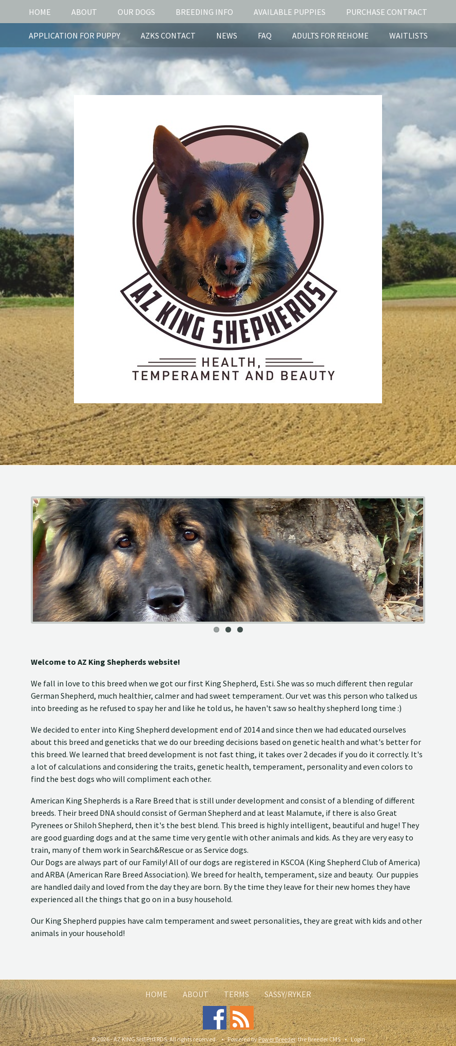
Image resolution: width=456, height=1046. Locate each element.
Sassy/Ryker (287, 994)
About (84, 12)
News (226, 35)
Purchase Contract (386, 12)
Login (358, 1039)
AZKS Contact (168, 35)
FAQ (265, 35)
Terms (236, 994)
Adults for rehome (330, 35)
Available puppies (290, 12)
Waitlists (408, 35)
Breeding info (204, 12)
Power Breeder (276, 1039)
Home (40, 12)
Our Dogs (136, 12)
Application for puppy (74, 35)
